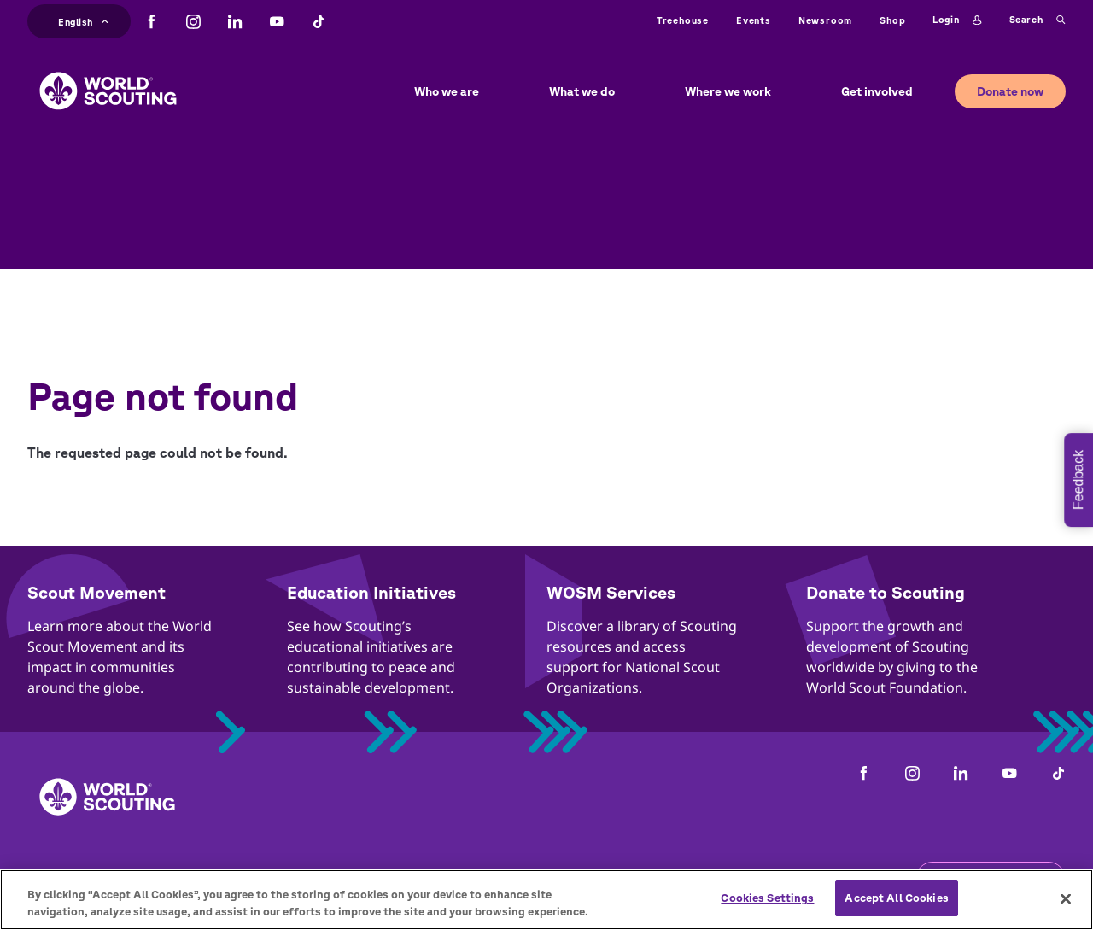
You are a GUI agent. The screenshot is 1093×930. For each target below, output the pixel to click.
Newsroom (825, 20)
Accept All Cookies (896, 898)
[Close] (1065, 898)
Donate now (1010, 91)
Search (1037, 20)
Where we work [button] (728, 91)
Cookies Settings (767, 898)
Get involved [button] (877, 91)
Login (956, 20)
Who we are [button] (446, 91)
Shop (892, 20)
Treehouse (683, 20)
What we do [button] (582, 91)
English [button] (83, 20)
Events (753, 20)
